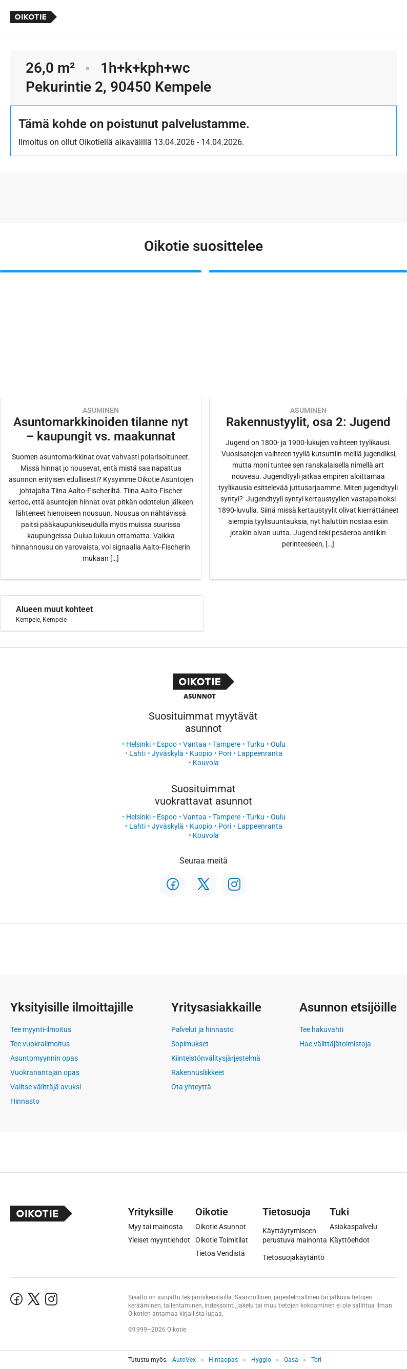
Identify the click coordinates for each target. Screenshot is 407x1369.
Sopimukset (190, 1044)
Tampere (226, 744)
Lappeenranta (259, 753)
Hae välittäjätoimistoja (335, 1044)
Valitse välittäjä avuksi (45, 1087)
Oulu (278, 744)
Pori (224, 753)
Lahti (137, 753)
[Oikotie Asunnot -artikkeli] (100, 425)
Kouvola (206, 763)
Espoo (167, 744)
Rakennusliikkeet (198, 1072)
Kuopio (201, 753)
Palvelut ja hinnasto (202, 1029)
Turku (255, 744)
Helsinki (138, 744)
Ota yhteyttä (191, 1087)
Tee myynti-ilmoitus (40, 1029)
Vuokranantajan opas (44, 1072)
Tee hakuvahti (321, 1029)
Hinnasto (24, 1101)
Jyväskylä (168, 753)
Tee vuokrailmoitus (40, 1044)
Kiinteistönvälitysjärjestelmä (215, 1058)
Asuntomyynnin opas (44, 1058)
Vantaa (195, 744)
